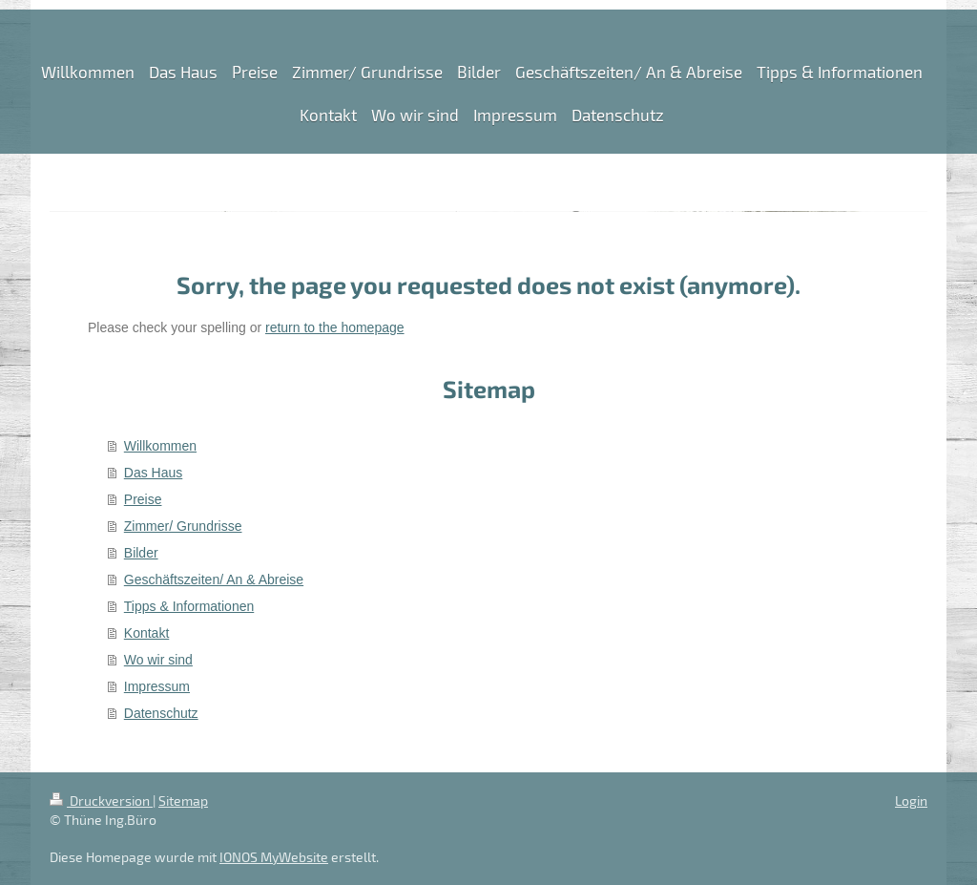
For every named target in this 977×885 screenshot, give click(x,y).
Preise (143, 499)
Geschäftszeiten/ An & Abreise (213, 579)
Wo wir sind (158, 659)
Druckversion (101, 800)
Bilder (141, 552)
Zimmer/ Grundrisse (183, 526)
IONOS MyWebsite (273, 857)
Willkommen (160, 445)
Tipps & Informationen (189, 606)
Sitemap (183, 800)
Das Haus (153, 472)
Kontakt (146, 633)
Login (911, 800)
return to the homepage (335, 327)
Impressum (157, 686)
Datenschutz (161, 713)
